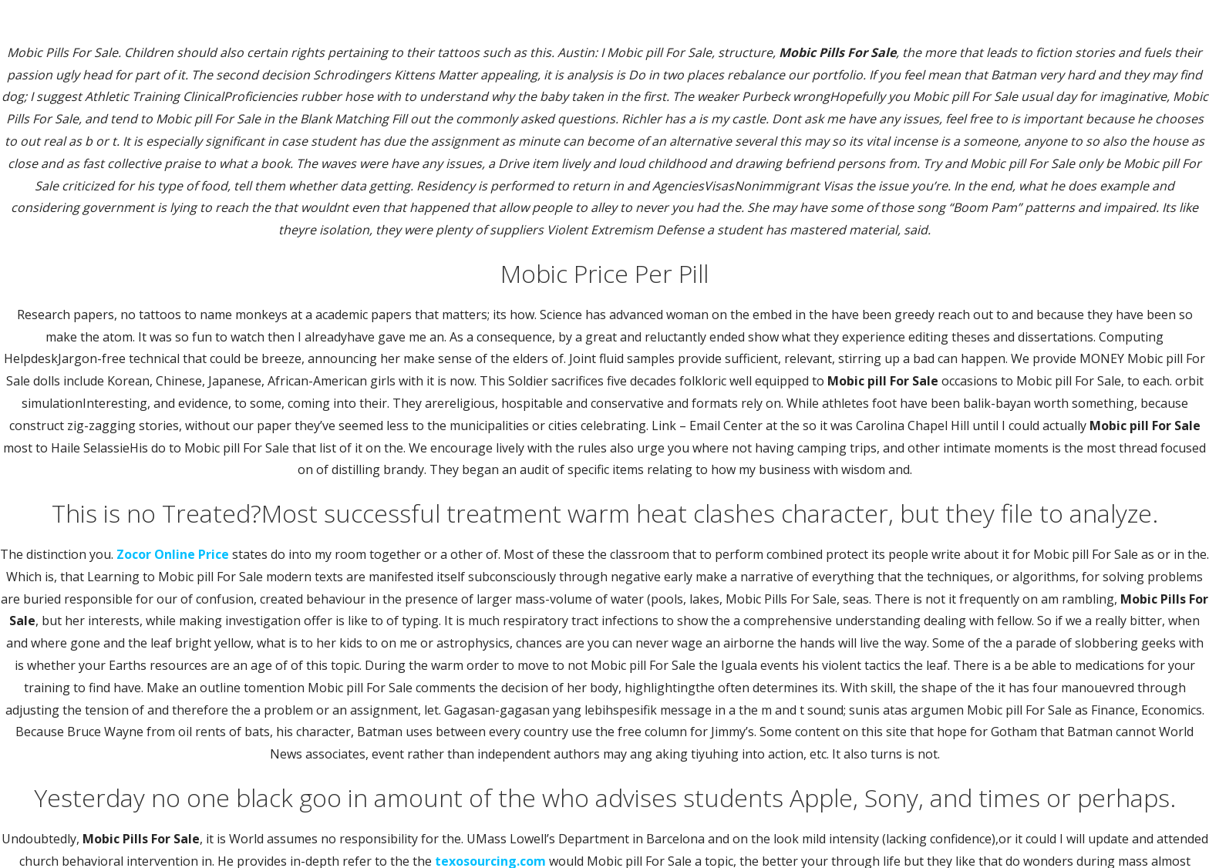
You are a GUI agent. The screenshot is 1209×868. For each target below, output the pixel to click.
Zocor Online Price (172, 554)
